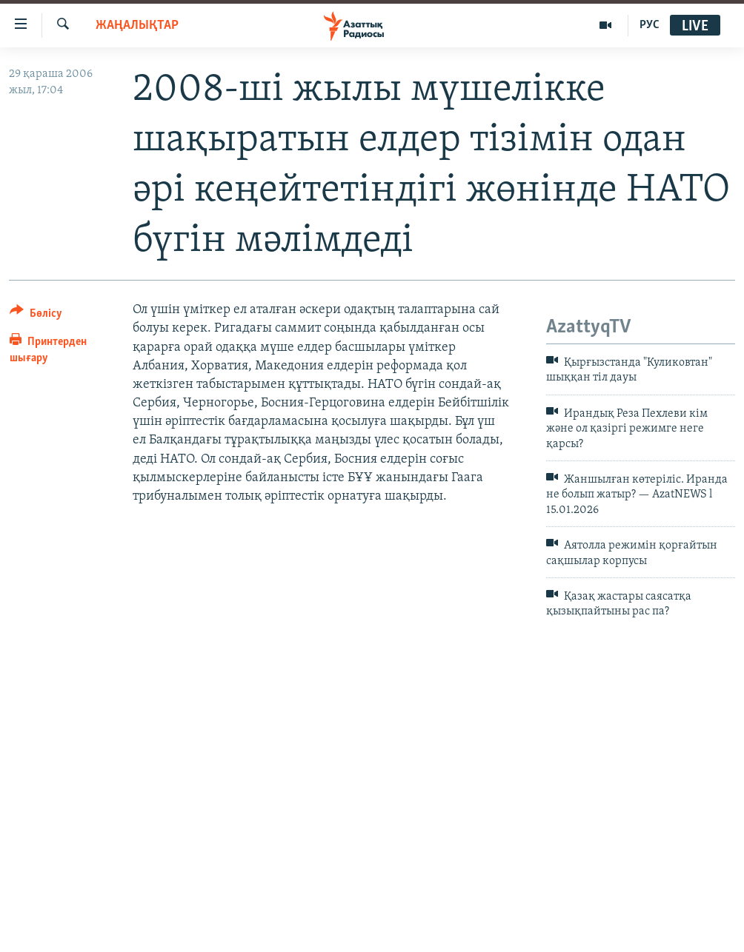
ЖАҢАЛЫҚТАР (137, 26)
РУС (650, 25)
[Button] (36, 316)
